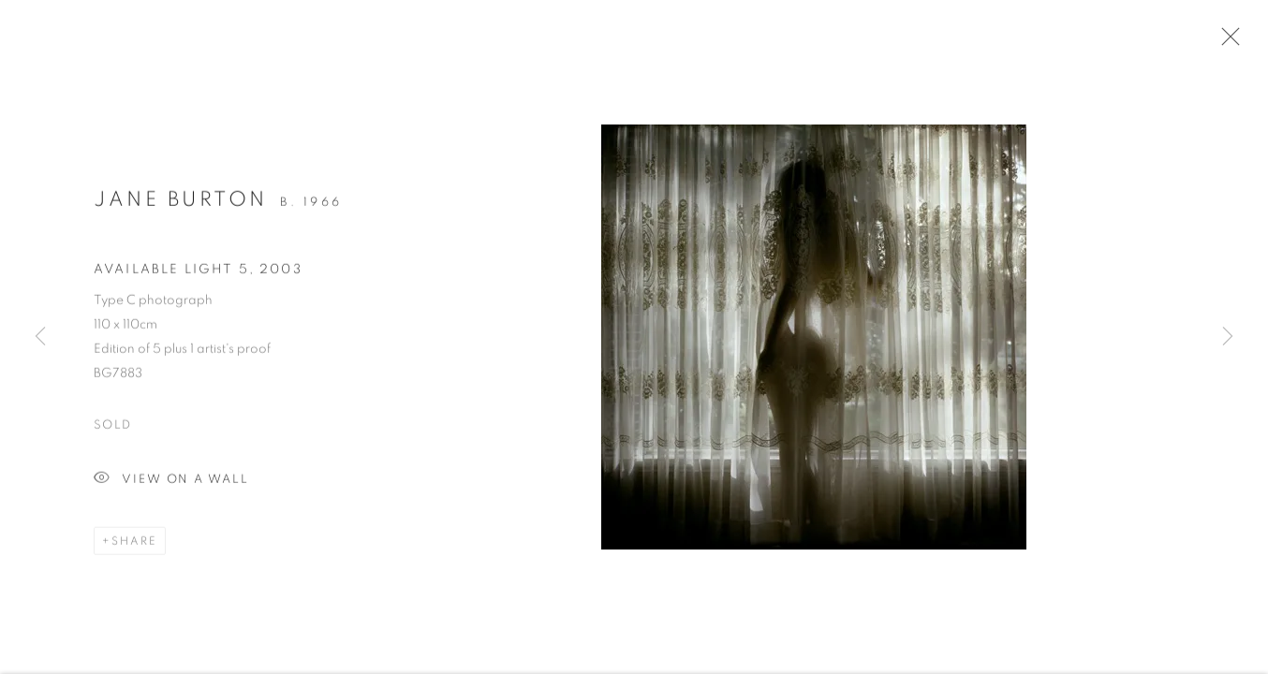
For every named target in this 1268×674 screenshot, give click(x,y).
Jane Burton (181, 203)
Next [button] (1227, 337)
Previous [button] (40, 337)
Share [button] (134, 544)
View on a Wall (171, 483)
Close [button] (1226, 42)
